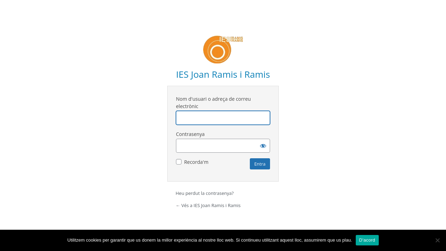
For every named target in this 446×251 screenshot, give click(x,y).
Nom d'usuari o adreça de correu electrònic (213, 102)
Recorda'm (196, 162)
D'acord (367, 240)
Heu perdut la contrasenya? (205, 193)
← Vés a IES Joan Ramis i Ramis (208, 205)
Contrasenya (190, 134)
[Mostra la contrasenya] (263, 146)
